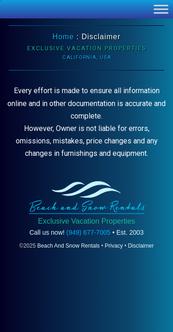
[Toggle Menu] (161, 9)
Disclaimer (141, 246)
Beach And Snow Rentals (68, 246)
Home (63, 37)
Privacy (114, 246)
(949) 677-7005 (88, 232)
